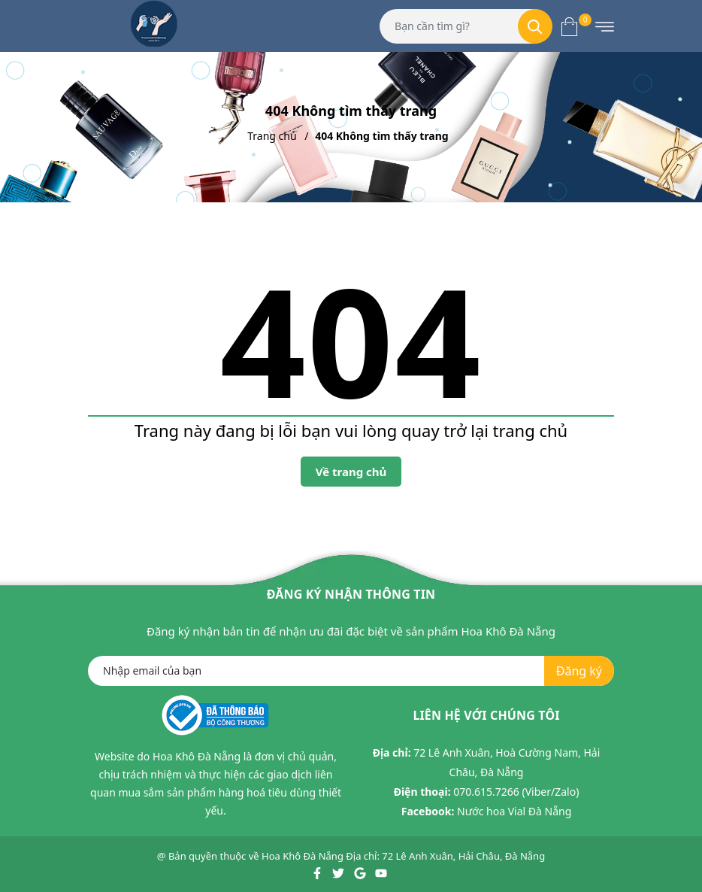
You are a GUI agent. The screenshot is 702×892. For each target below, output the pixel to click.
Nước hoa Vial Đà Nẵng (514, 811)
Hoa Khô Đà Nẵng (302, 856)
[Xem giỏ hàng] (569, 25)
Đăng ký (579, 671)
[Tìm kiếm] (535, 26)
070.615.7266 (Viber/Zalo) (516, 791)
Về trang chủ (351, 471)
